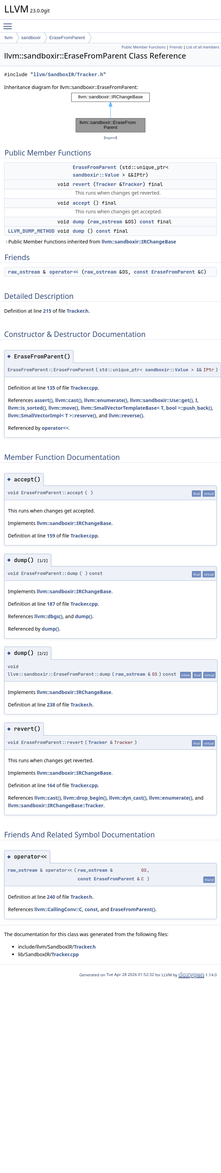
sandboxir (31, 37)
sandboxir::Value (96, 175)
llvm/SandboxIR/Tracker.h (68, 74)
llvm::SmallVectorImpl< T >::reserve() (52, 415)
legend (110, 137)
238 (51, 704)
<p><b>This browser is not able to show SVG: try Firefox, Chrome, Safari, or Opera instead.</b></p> (110, 112)
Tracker (106, 184)
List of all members (202, 47)
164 (51, 785)
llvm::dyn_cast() (128, 797)
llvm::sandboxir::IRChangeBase (138, 241)
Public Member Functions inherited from (90, 241)
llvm (8, 37)
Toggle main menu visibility (9, 23)
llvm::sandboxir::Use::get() (161, 400)
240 (51, 897)
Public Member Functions (144, 47)
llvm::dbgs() (48, 616)
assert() (43, 400)
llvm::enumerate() (105, 400)
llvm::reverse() (126, 415)
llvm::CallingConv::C (58, 909)
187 (51, 604)
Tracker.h (77, 311)
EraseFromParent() (132, 909)
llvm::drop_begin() (85, 797)
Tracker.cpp (84, 387)
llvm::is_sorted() (27, 408)
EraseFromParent (67, 37)
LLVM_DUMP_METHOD (31, 231)
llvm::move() (63, 408)
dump (79, 222)
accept (81, 203)
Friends (175, 47)
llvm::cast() (68, 400)
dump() (83, 616)
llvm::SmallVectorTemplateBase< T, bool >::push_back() (146, 408)
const (147, 222)
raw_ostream (106, 222)
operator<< (64, 272)
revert (81, 184)
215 (47, 311)
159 (51, 535)
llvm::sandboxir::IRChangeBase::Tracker (56, 805)
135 (51, 387)
